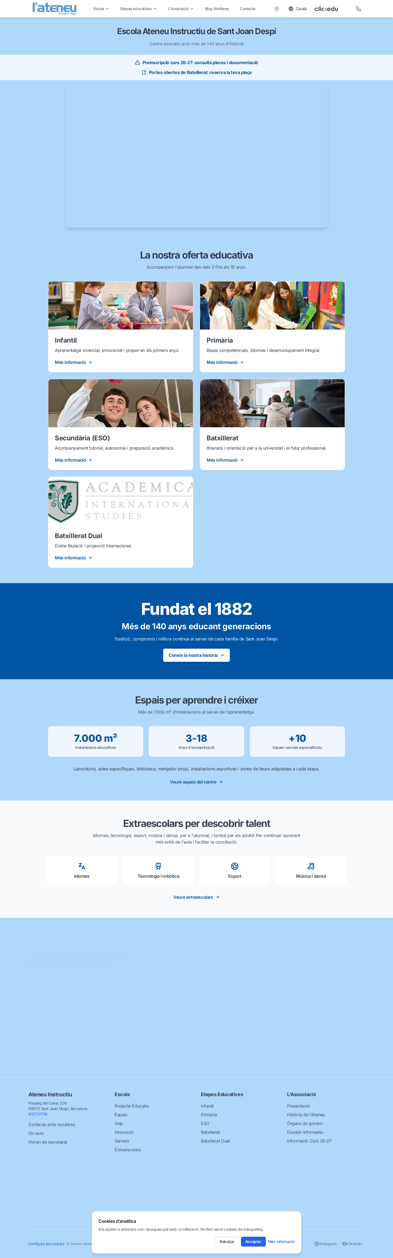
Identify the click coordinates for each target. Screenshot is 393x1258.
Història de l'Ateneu (306, 1114)
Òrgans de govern (305, 1123)
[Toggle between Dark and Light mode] (277, 9)
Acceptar (253, 1241)
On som (36, 1133)
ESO (205, 1123)
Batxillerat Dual (215, 1141)
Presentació (298, 1106)
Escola (101, 8)
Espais (121, 1114)
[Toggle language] (297, 9)
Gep (119, 1123)
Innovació (124, 1132)
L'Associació (181, 8)
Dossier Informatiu (305, 1132)
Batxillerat (210, 1132)
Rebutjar (227, 1241)
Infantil (207, 1106)
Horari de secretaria (47, 1142)
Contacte (247, 8)
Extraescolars (128, 1149)
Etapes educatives (138, 8)
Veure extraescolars (196, 897)
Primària (209, 1114)
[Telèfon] (359, 9)
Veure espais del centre (196, 782)
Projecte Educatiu (132, 1106)
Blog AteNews (217, 8)
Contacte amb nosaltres (51, 1124)
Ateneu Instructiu (50, 1094)
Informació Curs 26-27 (309, 1141)
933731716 (37, 1114)
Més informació (281, 1241)
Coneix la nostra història (196, 655)
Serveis (122, 1141)
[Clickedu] (331, 9)
